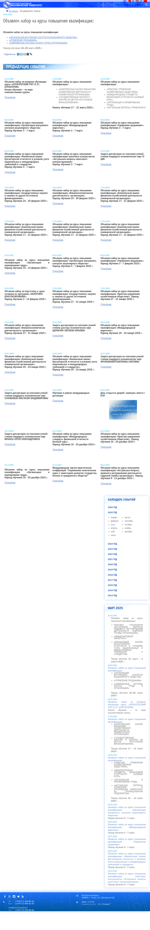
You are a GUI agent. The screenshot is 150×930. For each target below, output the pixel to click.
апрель (114, 528)
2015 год (112, 590)
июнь (113, 535)
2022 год (112, 554)
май (113, 531)
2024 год (112, 544)
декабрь (128, 531)
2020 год (112, 564)
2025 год (112, 512)
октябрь (128, 524)
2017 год (112, 580)
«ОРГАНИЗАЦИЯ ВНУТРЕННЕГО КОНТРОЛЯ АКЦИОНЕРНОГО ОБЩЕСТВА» (43, 37)
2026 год (112, 507)
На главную (13, 11)
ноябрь (128, 528)
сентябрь (129, 521)
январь (114, 517)
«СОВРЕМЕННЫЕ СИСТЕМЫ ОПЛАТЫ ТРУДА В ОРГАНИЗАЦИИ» (38, 43)
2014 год (112, 595)
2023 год (112, 549)
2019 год (112, 569)
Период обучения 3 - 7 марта (127, 812)
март (113, 524)
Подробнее (10, 97)
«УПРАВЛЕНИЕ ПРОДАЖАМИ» (23, 40)
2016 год (112, 585)
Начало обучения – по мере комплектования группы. (127, 707)
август (128, 517)
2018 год (112, 575)
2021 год (112, 559)
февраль (115, 521)
